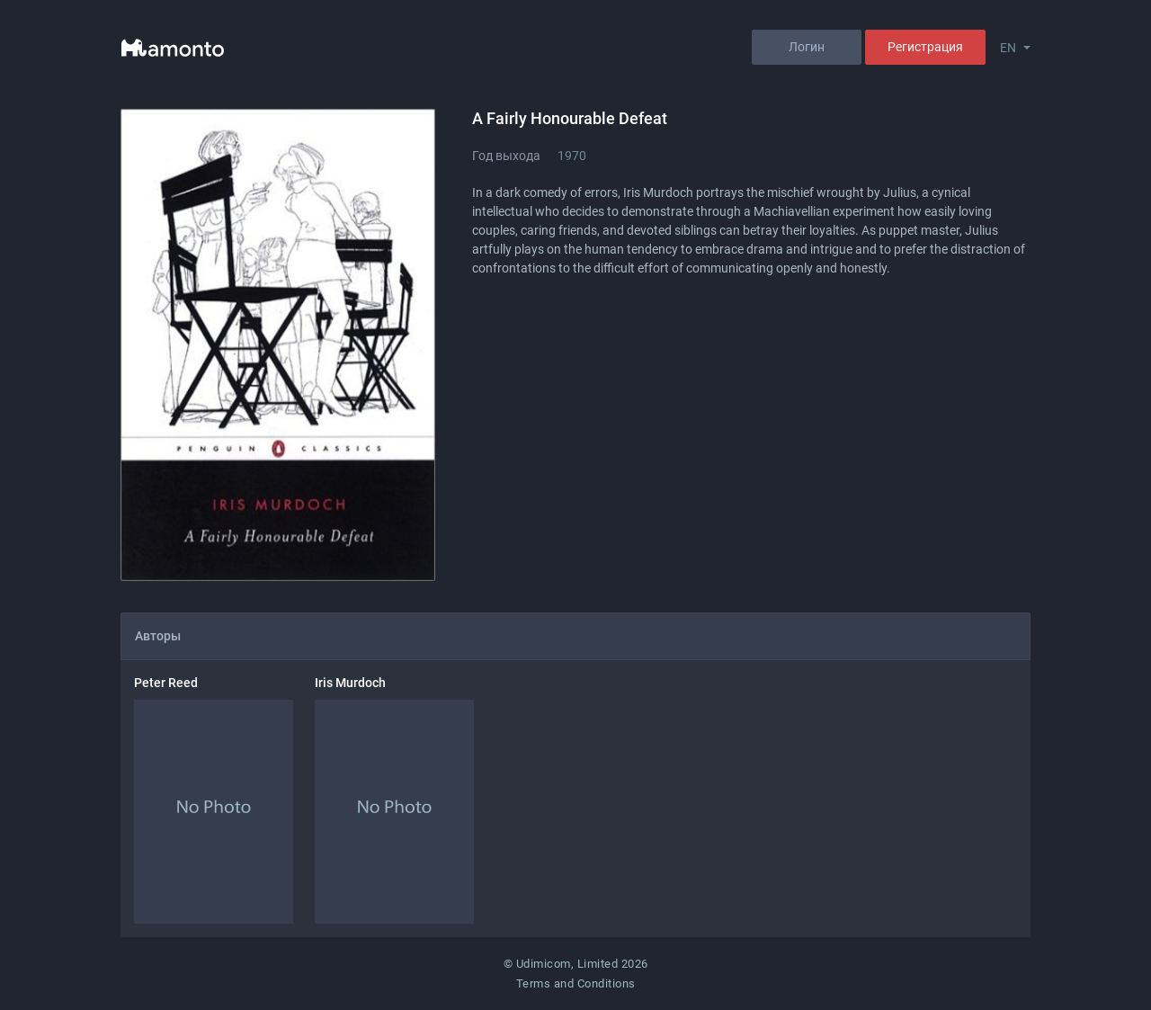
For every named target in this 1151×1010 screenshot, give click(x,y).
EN (1008, 47)
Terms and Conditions (576, 983)
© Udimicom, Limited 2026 (576, 963)
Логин (807, 47)
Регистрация (925, 47)
